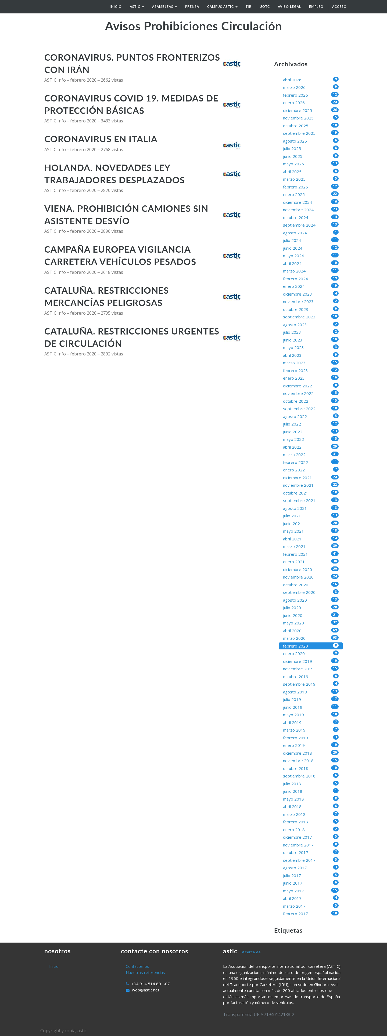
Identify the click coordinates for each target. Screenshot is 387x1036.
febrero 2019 (311, 737)
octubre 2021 (311, 493)
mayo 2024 (311, 255)
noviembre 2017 (311, 845)
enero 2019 (311, 745)
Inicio (54, 966)
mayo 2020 (311, 623)
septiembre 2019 (311, 684)
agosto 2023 (311, 324)
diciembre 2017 (311, 837)
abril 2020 (311, 630)
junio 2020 (311, 615)
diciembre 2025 (311, 110)
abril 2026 (311, 79)
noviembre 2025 (311, 118)
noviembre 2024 (311, 209)
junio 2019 (311, 707)
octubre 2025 (311, 125)
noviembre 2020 (311, 577)
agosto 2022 (311, 416)
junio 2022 (311, 431)
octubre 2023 (311, 309)
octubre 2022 (311, 401)
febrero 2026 (311, 95)
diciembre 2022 (311, 385)
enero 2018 (311, 829)
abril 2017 (311, 898)
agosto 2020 (311, 600)
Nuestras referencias (145, 972)
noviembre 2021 (311, 485)
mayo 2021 (311, 531)
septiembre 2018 (311, 776)
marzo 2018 (311, 814)
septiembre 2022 (311, 408)
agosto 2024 (311, 232)
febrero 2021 (311, 554)
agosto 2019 (311, 692)
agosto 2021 (311, 508)
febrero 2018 (311, 821)
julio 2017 (311, 875)
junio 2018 (311, 791)
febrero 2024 (311, 278)
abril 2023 (311, 355)
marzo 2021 (311, 546)
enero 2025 (311, 194)
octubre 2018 (311, 768)
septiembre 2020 (311, 592)
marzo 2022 (311, 454)
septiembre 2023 (311, 316)
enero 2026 (311, 102)
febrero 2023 (311, 370)
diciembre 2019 (311, 661)
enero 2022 (311, 469)
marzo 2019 (311, 730)
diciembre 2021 (311, 477)
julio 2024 (311, 240)
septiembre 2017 (311, 860)
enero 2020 (311, 653)
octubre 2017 (311, 852)
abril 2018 (311, 806)
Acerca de (251, 951)
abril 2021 (311, 538)
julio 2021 (311, 515)
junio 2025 (311, 156)
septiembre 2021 (311, 500)
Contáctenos (137, 966)
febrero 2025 (311, 187)
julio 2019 (311, 699)
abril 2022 (311, 447)
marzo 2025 (311, 179)
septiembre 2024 (311, 225)
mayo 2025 (311, 163)
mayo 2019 (311, 714)
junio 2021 (311, 523)
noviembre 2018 (311, 760)
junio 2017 (311, 883)
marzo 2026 (311, 87)
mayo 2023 (311, 347)
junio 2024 (311, 248)
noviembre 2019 (311, 668)
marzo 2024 (311, 271)
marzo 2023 (311, 362)
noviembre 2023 (311, 301)
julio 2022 (311, 424)
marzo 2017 (311, 906)
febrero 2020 (311, 646)
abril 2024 (311, 263)
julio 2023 (311, 332)
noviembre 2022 (311, 393)
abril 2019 (311, 722)
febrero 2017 (311, 913)
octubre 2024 (311, 217)
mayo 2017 (311, 890)
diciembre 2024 (311, 202)
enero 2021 (311, 561)
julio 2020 (311, 607)
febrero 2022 (311, 462)
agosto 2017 (311, 867)
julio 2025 (311, 148)
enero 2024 (311, 286)
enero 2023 (311, 378)
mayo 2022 (311, 439)
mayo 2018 (311, 799)
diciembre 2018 (311, 753)
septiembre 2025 (311, 133)
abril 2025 (311, 171)
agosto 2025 (311, 141)
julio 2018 (311, 783)
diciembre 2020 (311, 569)
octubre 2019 (311, 676)
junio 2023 (311, 340)
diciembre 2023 (311, 294)
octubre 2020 (311, 584)
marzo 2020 (311, 638)
